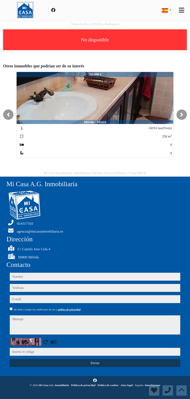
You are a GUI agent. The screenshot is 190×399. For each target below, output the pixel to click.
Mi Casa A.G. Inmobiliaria (54, 385)
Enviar (95, 363)
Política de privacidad (83, 385)
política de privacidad (69, 309)
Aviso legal (127, 385)
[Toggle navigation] (181, 10)
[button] (8, 114)
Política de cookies (108, 385)
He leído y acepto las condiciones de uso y (47, 309)
